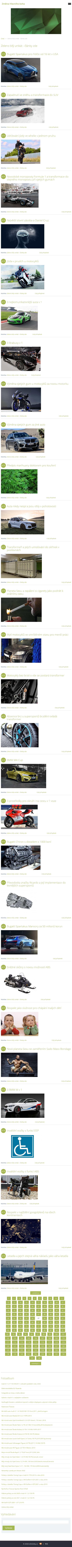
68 (44, 1322)
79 (51, 1326)
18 (44, 1302)
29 (51, 1306)
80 (57, 1326)
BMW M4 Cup (15, 760)
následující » (35, 1363)
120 (8, 1346)
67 (38, 1322)
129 (8, 1350)
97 (38, 1334)
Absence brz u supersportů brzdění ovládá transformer (32, 717)
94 (19, 1334)
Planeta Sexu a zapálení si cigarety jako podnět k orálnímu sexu (35, 592)
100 (56, 1334)
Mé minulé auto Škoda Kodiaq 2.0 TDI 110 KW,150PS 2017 (21, 1429)
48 (44, 1314)
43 (14, 1314)
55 (26, 1318)
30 (57, 1306)
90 (57, 1330)
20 (57, 1302)
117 (49, 1342)
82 (8, 1330)
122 (21, 1346)
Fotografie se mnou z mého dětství (13, 1393)
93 (13, 1334)
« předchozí (35, 1293)
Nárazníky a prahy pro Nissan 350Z (13, 1471)
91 (63, 1330)
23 (14, 1306)
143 (42, 1354)
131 (21, 1350)
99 (50, 1334)
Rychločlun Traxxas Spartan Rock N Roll (14, 1489)
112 (14, 1342)
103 (14, 1338)
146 (63, 1354)
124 (35, 1346)
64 (20, 1322)
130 (14, 1350)
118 (56, 1342)
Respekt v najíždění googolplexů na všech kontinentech (31, 1213)
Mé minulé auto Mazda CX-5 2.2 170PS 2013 (16, 1416)
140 (21, 1354)
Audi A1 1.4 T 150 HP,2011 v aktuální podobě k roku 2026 (21, 1384)
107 (42, 1338)
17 (38, 1302)
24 (20, 1306)
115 (35, 1342)
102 (8, 1338)
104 (21, 1338)
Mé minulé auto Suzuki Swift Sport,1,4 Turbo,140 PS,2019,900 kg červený (26, 1439)
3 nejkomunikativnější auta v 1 (24, 302)
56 (32, 1318)
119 (63, 1342)
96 (31, 1334)
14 (20, 1302)
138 (8, 1354)
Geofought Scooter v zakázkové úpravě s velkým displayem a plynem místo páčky (28, 1402)
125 (42, 1346)
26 (32, 1306)
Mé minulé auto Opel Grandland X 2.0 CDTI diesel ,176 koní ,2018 (23, 1420)
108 (49, 1338)
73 (14, 1326)
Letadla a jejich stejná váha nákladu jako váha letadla (37, 1256)
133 (35, 1350)
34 (20, 1310)
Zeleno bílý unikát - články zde (17, 86)
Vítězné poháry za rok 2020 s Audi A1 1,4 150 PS (17, 1493)
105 (28, 1338)
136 (56, 1350)
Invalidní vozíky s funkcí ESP (23, 1130)
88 (44, 1330)
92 (7, 1334)
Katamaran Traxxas (7, 1407)
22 (8, 1306)
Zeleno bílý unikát (7, 1507)
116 (42, 1342)
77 (38, 1326)
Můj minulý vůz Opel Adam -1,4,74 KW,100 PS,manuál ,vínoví (22, 1457)
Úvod (2, 38)
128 (63, 1346)
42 (8, 1314)
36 (32, 1310)
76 (32, 1326)
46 (32, 1314)
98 (44, 1334)
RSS (46, 1544)
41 (63, 1310)
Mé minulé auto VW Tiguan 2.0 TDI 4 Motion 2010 (18, 1448)
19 (51, 1302)
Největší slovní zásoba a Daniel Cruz (28, 220)
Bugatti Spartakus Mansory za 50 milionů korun (34, 926)
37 (38, 1310)
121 (14, 1346)
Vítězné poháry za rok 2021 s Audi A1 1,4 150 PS (17, 1498)
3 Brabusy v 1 (15, 343)
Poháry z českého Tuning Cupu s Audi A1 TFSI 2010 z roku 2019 (22, 1475)
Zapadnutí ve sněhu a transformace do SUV (32, 95)
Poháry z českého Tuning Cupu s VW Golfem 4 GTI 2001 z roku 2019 (24, 1484)
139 (14, 1354)
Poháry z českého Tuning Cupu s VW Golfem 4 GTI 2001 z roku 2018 (24, 1480)
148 (39, 1358)
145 (56, 1354)
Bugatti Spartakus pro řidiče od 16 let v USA (32, 54)
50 (57, 1314)
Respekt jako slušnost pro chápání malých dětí (34, 1008)
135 (49, 1350)
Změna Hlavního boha (13, 3)
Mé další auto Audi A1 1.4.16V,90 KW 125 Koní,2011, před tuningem (24, 1411)
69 (51, 1322)
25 (26, 1306)
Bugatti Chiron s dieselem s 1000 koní (29, 841)
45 (26, 1314)
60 (57, 1318)
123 (28, 1346)
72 (8, 1326)
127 (56, 1346)
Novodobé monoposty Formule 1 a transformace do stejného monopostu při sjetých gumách (37, 178)
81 (63, 1326)
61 (63, 1318)
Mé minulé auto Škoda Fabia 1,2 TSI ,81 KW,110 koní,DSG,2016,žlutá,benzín (27, 1425)
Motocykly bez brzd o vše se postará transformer (35, 675)
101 (63, 1334)
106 (35, 1338)
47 (38, 1314)
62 (8, 1322)
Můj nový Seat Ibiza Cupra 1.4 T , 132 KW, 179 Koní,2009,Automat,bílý (25, 1466)
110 (63, 1338)
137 (63, 1350)
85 (26, 1330)
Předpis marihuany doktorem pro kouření (31, 465)
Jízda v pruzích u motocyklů (23, 261)
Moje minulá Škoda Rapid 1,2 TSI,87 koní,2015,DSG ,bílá (20, 1452)
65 (26, 1322)
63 (14, 1322)
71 (63, 1322)
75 (26, 1326)
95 (25, 1334)
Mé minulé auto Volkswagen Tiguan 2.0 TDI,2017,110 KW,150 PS (23, 1443)
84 (20, 1330)
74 (20, 1326)
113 (21, 1342)
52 (8, 1318)
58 (44, 1318)
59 (51, 1318)
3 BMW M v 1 (14, 1089)
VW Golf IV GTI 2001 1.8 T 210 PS (12, 1502)
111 (8, 1342)
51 (63, 1314)
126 (49, 1346)
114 (28, 1342)
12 (8, 1302)
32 (8, 1310)
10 (56, 1298)
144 (49, 1354)
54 (20, 1318)
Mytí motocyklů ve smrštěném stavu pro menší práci (37, 634)
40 (57, 1310)
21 (63, 1302)
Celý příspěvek (53, 86)
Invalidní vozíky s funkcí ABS (23, 1171)
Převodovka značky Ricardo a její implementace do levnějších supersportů (36, 884)
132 (28, 1350)
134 (42, 1350)
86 (32, 1330)
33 (14, 1310)
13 (14, 1302)
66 (32, 1322)
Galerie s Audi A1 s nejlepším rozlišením (14, 1397)
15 (26, 1302)
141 (28, 1354)
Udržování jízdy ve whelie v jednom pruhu (31, 135)
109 (56, 1338)
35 (26, 1310)
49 (51, 1314)
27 (38, 1306)
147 (32, 1358)
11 (62, 1298)
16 (32, 1302)
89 (51, 1330)
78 (44, 1326)
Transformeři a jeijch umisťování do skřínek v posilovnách (33, 548)
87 (38, 1330)
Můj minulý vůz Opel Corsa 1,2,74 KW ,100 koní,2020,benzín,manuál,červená (27, 1461)
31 (63, 1306)
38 (44, 1310)
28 (44, 1306)
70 (57, 1322)
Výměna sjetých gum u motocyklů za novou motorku (37, 383)
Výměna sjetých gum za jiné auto (26, 424)
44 (20, 1314)
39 (51, 1310)
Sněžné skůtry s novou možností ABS (28, 967)
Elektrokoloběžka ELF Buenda (11, 1388)
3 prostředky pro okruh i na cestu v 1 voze (31, 801)
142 (35, 1354)
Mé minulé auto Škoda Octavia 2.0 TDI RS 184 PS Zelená (20, 1434)
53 (14, 1318)
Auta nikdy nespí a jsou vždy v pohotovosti (31, 506)
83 (14, 1330)
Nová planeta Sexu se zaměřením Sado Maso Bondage (39, 1049)
